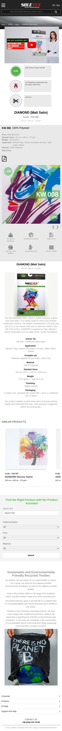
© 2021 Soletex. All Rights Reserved (31, 728)
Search (31, 555)
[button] (57, 227)
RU (58, 5)
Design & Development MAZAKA (45, 728)
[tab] (31, 696)
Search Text (8, 508)
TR (53, 5)
